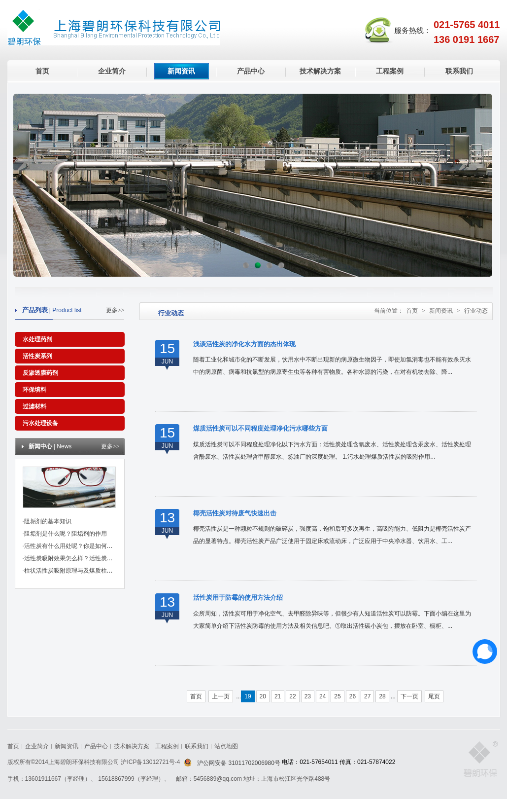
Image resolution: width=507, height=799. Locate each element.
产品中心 (251, 71)
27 (367, 696)
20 (263, 696)
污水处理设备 (40, 423)
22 (292, 696)
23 (307, 696)
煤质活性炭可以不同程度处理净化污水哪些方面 (260, 428)
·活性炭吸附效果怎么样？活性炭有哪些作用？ (82, 558)
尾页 (434, 696)
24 (322, 696)
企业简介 (112, 71)
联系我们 (459, 71)
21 (277, 696)
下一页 (409, 696)
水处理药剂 (37, 339)
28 (382, 696)
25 (337, 696)
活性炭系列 (37, 356)
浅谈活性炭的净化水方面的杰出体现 (244, 344)
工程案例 (390, 71)
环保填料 (34, 389)
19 (247, 696)
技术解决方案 (320, 71)
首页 (42, 71)
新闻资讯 (181, 71)
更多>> (115, 310)
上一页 (221, 696)
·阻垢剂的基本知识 (47, 521)
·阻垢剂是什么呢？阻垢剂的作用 (65, 533)
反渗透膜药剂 (40, 372)
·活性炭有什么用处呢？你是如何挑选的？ (77, 546)
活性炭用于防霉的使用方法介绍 (238, 597)
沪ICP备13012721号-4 (151, 762)
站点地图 (226, 746)
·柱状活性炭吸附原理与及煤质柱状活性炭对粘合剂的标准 (97, 570)
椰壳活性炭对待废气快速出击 (234, 513)
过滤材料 (34, 406)
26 (352, 696)
